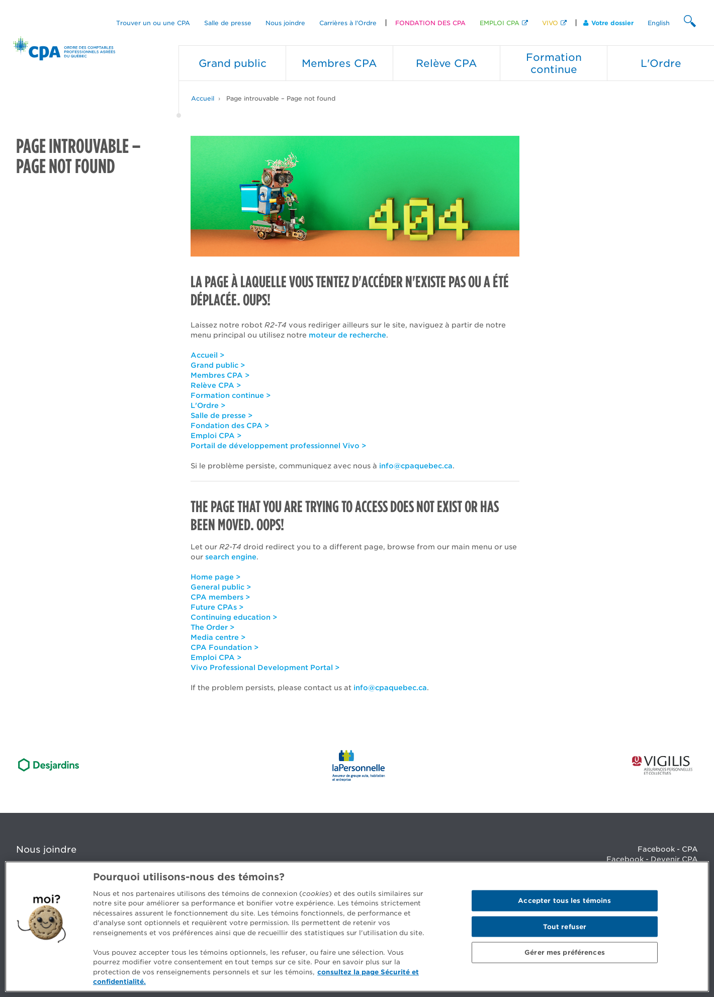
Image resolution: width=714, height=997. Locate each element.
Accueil (202, 98)
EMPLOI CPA (499, 23)
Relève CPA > (216, 385)
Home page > (215, 577)
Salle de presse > (221, 415)
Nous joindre (285, 23)
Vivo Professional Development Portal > (265, 667)
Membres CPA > (220, 375)
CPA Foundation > (224, 647)
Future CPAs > (217, 607)
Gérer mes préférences (564, 952)
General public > (221, 587)
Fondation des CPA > (230, 426)
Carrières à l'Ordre (348, 23)
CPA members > (220, 597)
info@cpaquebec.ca (416, 466)
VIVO (550, 23)
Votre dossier (608, 23)
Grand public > (218, 365)
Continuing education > (234, 617)
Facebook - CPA (668, 849)
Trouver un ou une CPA (153, 23)
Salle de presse (227, 23)
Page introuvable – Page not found (280, 98)
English (659, 23)
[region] (357, 926)
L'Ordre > (208, 405)
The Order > (212, 627)
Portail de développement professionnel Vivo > (278, 446)
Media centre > (218, 637)
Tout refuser (565, 926)
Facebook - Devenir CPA (652, 859)
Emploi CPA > (216, 436)
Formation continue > (231, 395)
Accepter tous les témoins (564, 900)
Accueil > (207, 355)
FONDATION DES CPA (430, 23)
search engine (230, 557)
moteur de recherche (347, 335)
